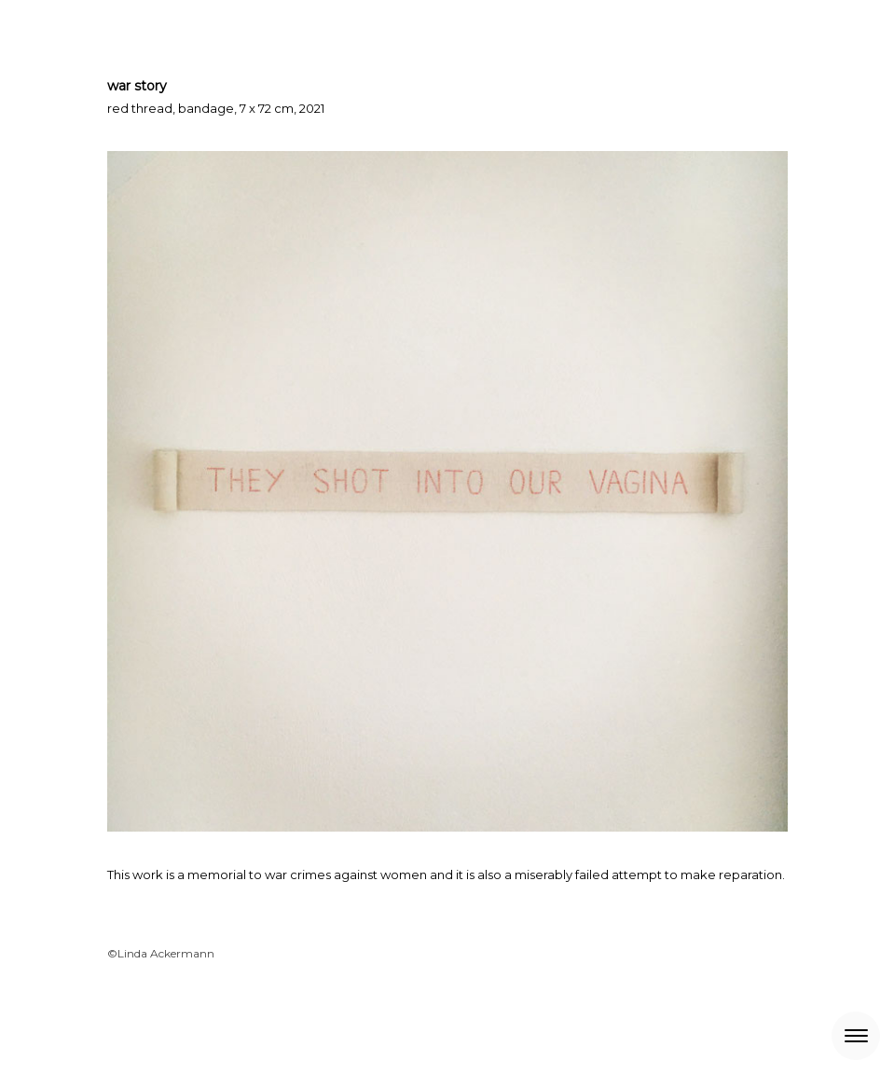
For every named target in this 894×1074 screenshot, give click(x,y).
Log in (774, 1042)
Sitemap (356, 1024)
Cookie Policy (281, 1024)
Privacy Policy (189, 1024)
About (121, 1024)
